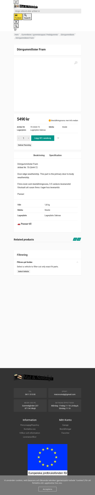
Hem (17, 35)
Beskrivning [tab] (39, 155)
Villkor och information (29, 433)
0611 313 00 (30, 394)
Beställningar (65, 429)
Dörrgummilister (67, 35)
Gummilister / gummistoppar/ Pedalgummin (40, 35)
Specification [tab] (55, 155)
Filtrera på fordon (47, 262)
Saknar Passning (24, 145)
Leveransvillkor (29, 437)
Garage (65, 425)
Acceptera (47, 489)
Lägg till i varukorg (42, 138)
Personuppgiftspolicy (29, 425)
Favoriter (65, 433)
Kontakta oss (30, 429)
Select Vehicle (23, 271)
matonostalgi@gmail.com (64, 394)
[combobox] (47, 11)
